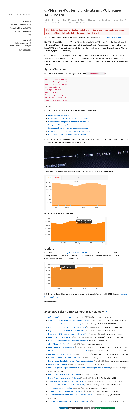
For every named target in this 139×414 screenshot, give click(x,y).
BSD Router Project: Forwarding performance (67, 134)
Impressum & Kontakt (20, 45)
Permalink (63, 408)
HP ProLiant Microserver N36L (61, 347)
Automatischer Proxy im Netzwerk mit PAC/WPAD (69, 320)
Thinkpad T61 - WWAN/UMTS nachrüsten (66, 384)
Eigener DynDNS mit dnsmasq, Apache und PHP (68, 334)
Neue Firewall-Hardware (58, 115)
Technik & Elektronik (20, 28)
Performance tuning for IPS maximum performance (69, 121)
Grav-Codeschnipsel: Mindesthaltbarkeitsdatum (68, 340)
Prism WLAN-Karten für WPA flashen (64, 378)
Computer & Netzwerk (19, 24)
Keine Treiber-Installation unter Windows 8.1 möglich (70, 361)
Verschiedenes (23, 35)
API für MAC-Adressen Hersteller (62, 317)
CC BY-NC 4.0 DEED (76, 408)
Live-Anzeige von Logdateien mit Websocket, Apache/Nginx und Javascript (79, 367)
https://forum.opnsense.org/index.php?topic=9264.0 (70, 131)
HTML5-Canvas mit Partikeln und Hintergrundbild (69, 351)
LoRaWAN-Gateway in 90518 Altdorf (64, 374)
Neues (26, 21)
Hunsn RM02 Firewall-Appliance (61, 354)
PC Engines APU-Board (111, 37)
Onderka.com (19, 10)
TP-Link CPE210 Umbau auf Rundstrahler (65, 391)
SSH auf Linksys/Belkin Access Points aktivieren (68, 381)
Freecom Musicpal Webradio (60, 337)
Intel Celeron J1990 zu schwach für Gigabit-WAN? (69, 118)
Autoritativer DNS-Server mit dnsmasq (64, 324)
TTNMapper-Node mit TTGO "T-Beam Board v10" (69, 401)
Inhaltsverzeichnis (22, 43)
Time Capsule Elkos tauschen (60, 388)
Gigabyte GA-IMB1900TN (76, 253)
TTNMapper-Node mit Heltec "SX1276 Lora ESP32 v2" (71, 394)
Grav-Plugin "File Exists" (58, 344)
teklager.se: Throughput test (60, 125)
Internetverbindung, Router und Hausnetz (65, 357)
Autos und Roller (22, 31)
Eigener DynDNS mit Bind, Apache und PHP (66, 330)
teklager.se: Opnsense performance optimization (68, 128)
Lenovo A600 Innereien (58, 364)
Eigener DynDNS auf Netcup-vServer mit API (67, 327)
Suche (27, 40)
